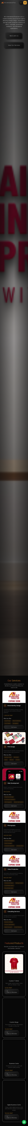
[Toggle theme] (21, 2)
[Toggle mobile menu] (25, 2)
